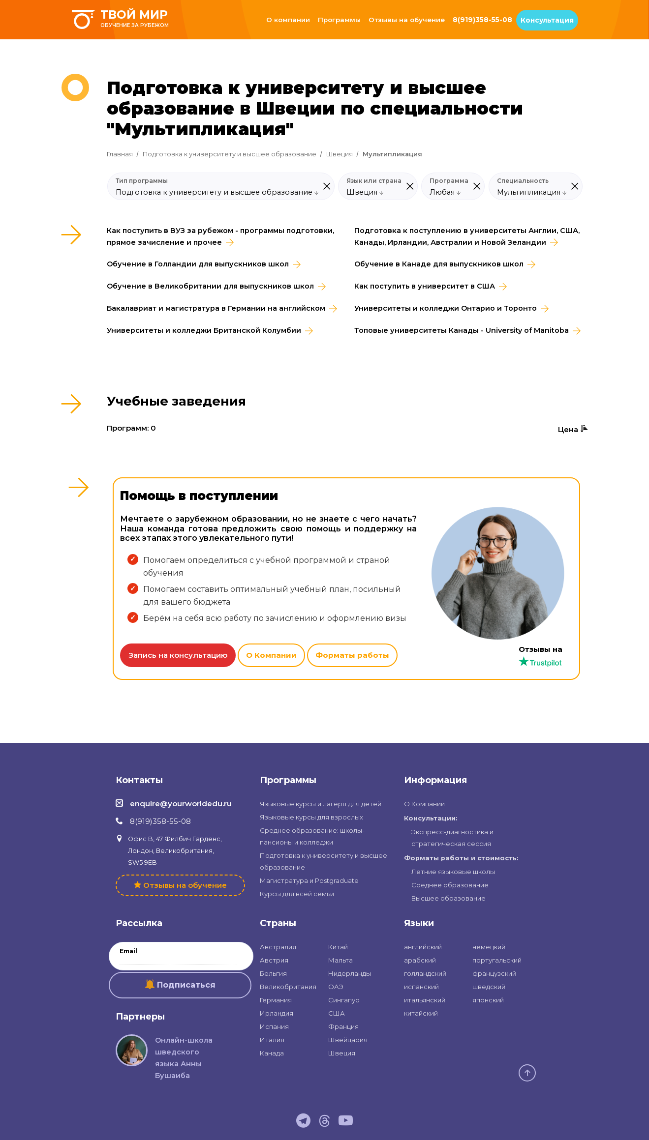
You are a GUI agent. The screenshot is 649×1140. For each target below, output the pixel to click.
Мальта (340, 960)
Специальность (523, 180)
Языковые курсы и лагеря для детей (320, 804)
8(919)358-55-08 (482, 20)
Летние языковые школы (453, 872)
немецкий (488, 947)
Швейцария (348, 1040)
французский (494, 973)
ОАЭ (335, 987)
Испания (274, 1026)
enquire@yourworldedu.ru (181, 803)
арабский (420, 960)
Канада (272, 1053)
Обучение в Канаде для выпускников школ (439, 264)
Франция (343, 1026)
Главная (120, 154)
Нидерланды (349, 973)
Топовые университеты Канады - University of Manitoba (461, 330)
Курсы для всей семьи (297, 894)
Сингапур (344, 1000)
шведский (488, 987)
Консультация (547, 20)
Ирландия (276, 1013)
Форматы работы (352, 655)
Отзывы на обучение (407, 20)
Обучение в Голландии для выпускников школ (198, 264)
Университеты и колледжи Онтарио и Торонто (445, 308)
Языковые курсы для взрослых (311, 817)
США (336, 1013)
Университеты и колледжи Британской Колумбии (204, 330)
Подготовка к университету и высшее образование (229, 154)
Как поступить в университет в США (424, 286)
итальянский (424, 1000)
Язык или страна (374, 180)
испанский (421, 987)
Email (128, 951)
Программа (449, 180)
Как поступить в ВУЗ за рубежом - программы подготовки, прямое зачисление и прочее (220, 236)
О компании (288, 20)
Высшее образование (448, 898)
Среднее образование (450, 885)
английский (423, 947)
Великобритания (288, 987)
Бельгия (273, 973)
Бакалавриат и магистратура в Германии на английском (216, 308)
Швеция (339, 154)
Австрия (274, 960)
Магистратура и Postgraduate (309, 880)
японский (488, 1000)
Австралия (278, 947)
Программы (339, 20)
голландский (425, 973)
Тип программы (142, 180)
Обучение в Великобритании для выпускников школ (210, 286)
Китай (338, 947)
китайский (421, 1013)
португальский (497, 960)
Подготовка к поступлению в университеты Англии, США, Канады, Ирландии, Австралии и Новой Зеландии (467, 236)
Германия (276, 1000)
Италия (272, 1040)
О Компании (271, 655)
